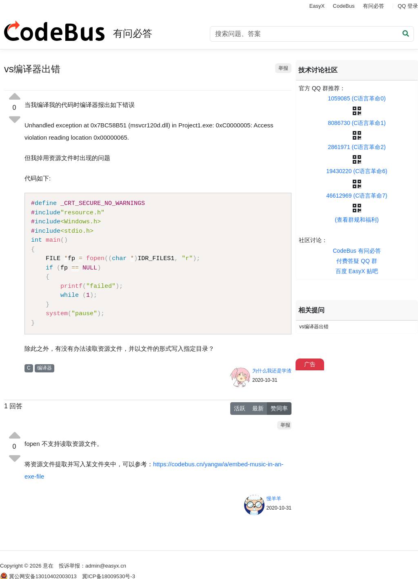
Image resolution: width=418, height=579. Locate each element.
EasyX (317, 6)
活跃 (239, 408)
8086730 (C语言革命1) (357, 123)
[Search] (312, 34)
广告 (310, 364)
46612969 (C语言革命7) (356, 195)
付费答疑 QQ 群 (356, 261)
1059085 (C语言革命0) (357, 98)
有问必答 (373, 6)
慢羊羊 (274, 498)
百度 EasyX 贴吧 (357, 271)
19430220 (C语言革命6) (356, 171)
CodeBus (343, 6)
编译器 (44, 368)
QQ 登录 (408, 6)
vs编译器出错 (314, 327)
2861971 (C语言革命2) (357, 147)
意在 (48, 566)
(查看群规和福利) (356, 219)
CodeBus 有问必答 (356, 250)
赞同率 (279, 408)
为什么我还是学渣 (271, 371)
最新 (258, 408)
